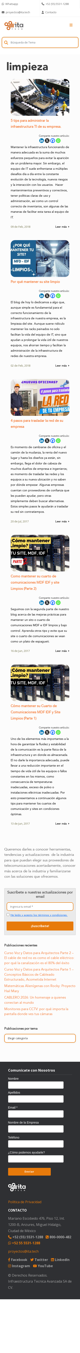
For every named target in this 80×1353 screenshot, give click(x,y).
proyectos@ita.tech (23, 1251)
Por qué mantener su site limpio (35, 282)
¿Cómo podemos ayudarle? (26, 1152)
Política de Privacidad (24, 1202)
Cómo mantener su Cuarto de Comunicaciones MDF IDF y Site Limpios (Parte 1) (35, 713)
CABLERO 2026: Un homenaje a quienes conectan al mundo (35, 1000)
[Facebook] (52, 141)
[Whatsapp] (58, 141)
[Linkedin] (41, 141)
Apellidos (14, 1092)
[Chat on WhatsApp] (20, 4)
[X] (47, 141)
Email (12, 1107)
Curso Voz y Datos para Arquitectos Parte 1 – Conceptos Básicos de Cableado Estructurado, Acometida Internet (39, 974)
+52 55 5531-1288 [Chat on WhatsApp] (24, 1243)
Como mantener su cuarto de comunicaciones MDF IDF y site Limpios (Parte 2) (35, 583)
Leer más (62, 228)
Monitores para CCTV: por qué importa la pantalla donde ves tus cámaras (36, 1012)
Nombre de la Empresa (23, 1122)
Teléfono (13, 1137)
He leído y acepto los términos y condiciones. (39, 915)
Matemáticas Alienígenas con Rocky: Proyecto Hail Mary (40, 988)
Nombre (13, 1078)
